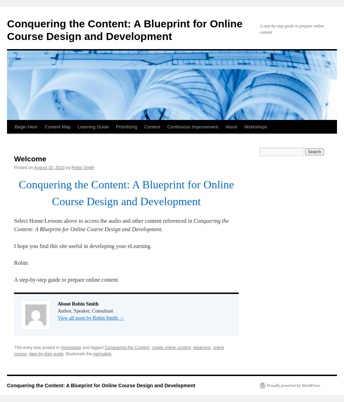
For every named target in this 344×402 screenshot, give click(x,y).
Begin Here (26, 126)
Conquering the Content (127, 347)
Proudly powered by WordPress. (294, 385)
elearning (201, 347)
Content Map (58, 126)
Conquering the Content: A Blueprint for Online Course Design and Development (101, 385)
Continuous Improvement (192, 126)
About (231, 126)
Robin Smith (83, 167)
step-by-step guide (46, 353)
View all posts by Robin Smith (91, 318)
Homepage (71, 347)
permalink (102, 353)
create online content (171, 347)
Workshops (255, 126)
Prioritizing (126, 126)
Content (152, 126)
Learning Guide (93, 126)
